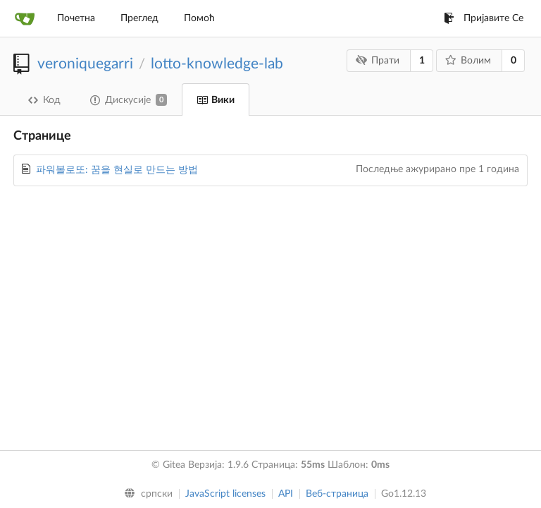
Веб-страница (337, 494)
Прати (378, 60)
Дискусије (128, 100)
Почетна (76, 18)
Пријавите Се (483, 18)
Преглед (139, 18)
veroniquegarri (85, 63)
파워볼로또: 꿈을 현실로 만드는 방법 (117, 170)
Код (44, 100)
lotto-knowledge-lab (217, 63)
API (285, 494)
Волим (468, 60)
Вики (216, 100)
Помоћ (199, 18)
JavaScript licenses (225, 494)
